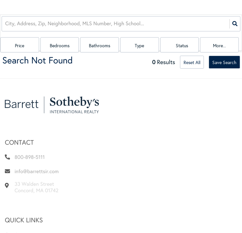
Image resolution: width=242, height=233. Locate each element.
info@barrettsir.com (37, 172)
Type (139, 46)
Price (19, 46)
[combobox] (5, 23)
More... (219, 46)
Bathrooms (99, 46)
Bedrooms (59, 46)
